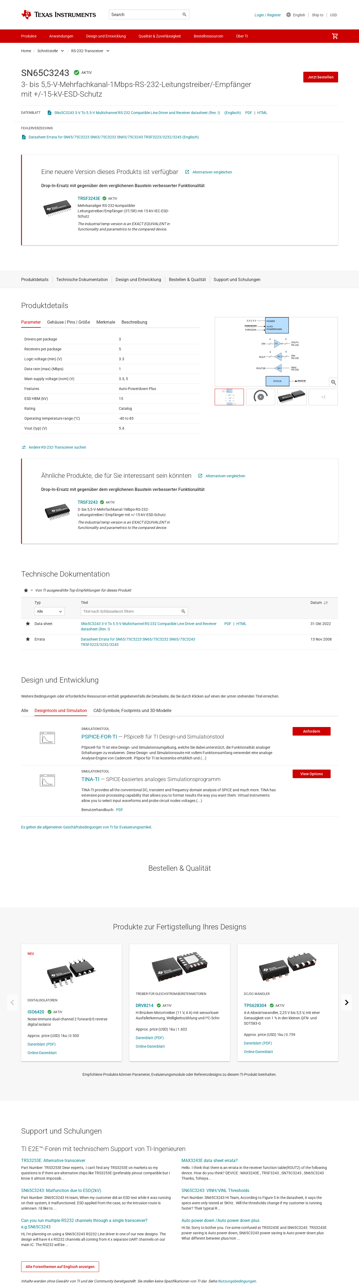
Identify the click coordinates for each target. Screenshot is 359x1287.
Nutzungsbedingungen (237, 1281)
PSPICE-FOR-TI (99, 736)
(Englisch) (232, 113)
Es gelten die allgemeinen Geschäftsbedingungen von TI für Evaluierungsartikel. (86, 827)
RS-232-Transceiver (87, 51)
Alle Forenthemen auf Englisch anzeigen (60, 1267)
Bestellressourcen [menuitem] (208, 36)
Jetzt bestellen (321, 77)
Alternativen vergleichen (212, 172)
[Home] (58, 15)
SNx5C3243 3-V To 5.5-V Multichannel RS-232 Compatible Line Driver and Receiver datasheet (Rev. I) (137, 113)
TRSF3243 (88, 502)
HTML (262, 113)
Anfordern (311, 731)
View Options (311, 774)
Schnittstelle (47, 51)
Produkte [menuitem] (28, 36)
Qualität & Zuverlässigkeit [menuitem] (160, 36)
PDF (248, 113)
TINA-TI (90, 779)
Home (26, 51)
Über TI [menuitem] (242, 36)
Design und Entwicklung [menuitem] (106, 36)
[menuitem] (335, 36)
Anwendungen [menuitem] (61, 36)
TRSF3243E (89, 198)
